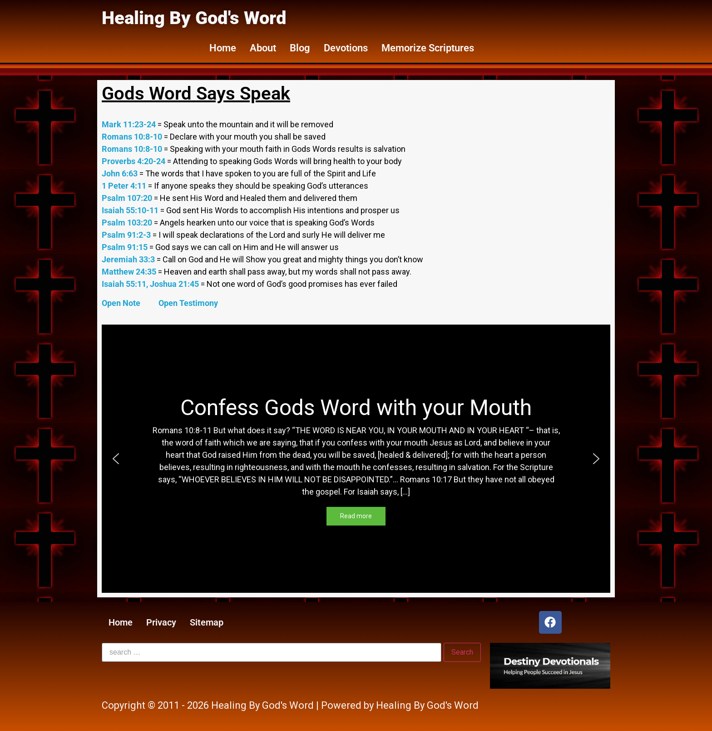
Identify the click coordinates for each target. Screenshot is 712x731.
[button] (116, 458)
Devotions (346, 48)
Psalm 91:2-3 (127, 235)
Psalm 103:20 (128, 222)
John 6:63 (120, 173)
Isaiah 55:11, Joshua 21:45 (151, 284)
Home (222, 48)
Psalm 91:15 (125, 247)
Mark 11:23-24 (130, 124)
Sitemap (206, 622)
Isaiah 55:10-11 (131, 210)
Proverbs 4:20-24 (134, 161)
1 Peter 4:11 (125, 185)
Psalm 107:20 (128, 198)
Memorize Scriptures (427, 48)
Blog (300, 48)
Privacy (161, 622)
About (263, 48)
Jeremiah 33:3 (129, 259)
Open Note (122, 303)
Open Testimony (188, 303)
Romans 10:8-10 (133, 136)
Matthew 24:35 (130, 271)
